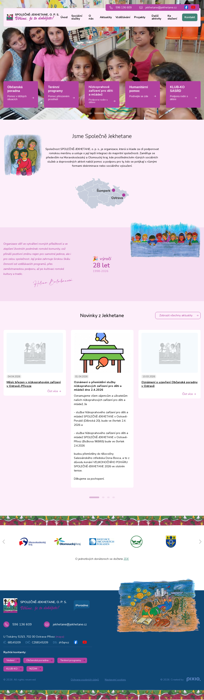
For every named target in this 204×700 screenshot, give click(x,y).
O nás (91, 17)
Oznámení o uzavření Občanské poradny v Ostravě (169, 384)
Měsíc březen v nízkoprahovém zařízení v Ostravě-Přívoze (34, 384)
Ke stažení (172, 17)
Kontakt (189, 17)
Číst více (52, 391)
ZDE (126, 559)
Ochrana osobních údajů (85, 679)
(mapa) (59, 637)
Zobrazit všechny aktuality (175, 315)
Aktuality (106, 17)
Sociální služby (76, 17)
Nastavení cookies (115, 679)
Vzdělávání (123, 17)
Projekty (139, 17)
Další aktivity (156, 17)
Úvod (64, 17)
